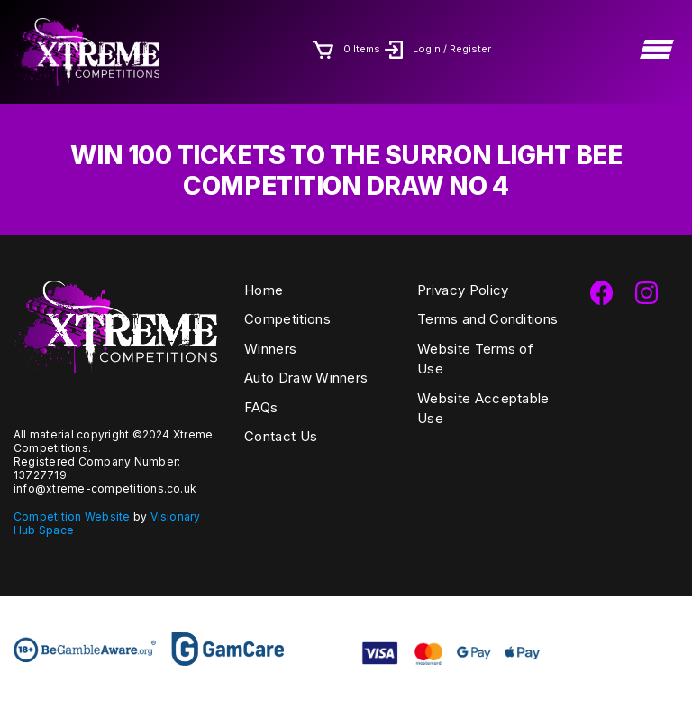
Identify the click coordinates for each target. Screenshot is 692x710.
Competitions (287, 318)
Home (263, 290)
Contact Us (280, 436)
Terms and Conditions (487, 318)
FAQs (261, 407)
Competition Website (72, 516)
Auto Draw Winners (306, 377)
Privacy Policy (462, 290)
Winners (270, 348)
